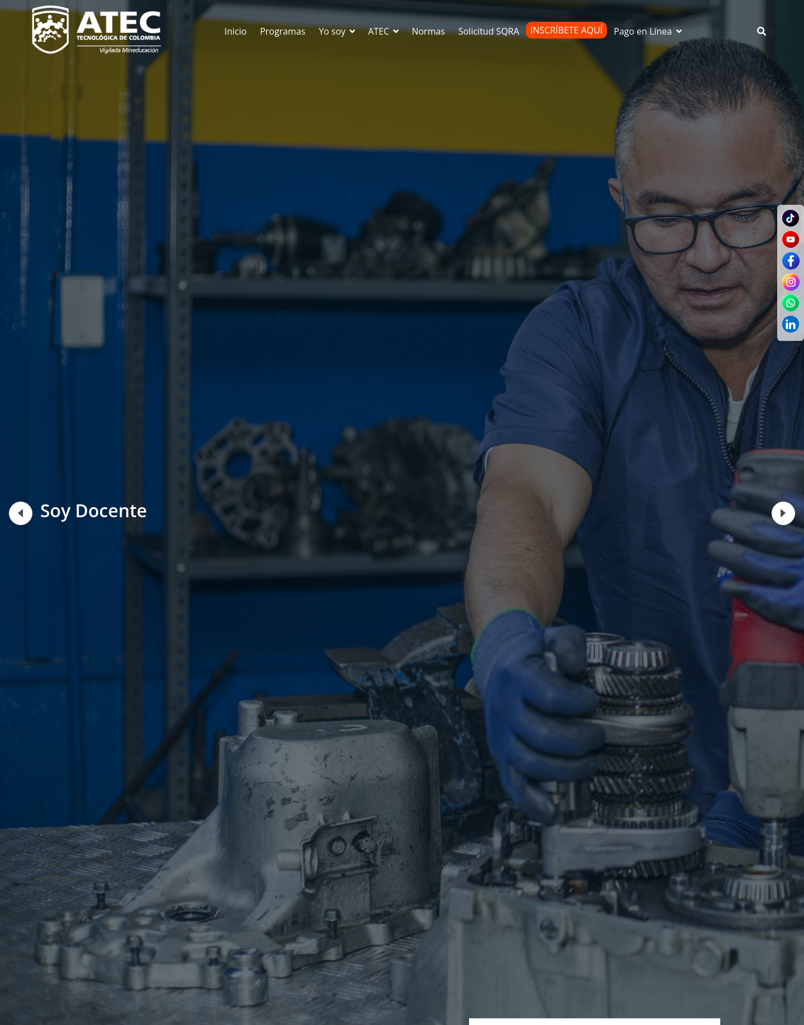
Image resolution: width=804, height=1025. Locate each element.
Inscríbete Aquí (566, 30)
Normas (428, 31)
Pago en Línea (648, 31)
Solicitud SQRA (488, 31)
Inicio (235, 31)
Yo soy (338, 31)
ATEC (384, 31)
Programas (282, 31)
